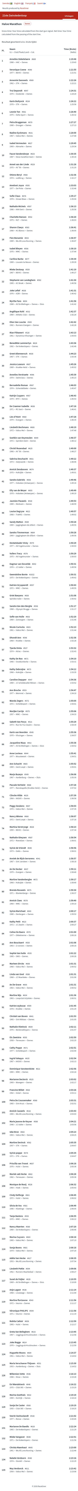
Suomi (41, 3)
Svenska (7, 3)
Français (30, 3)
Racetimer (24, 8)
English (18, 3)
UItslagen (69, 16)
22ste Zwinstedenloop (14, 15)
